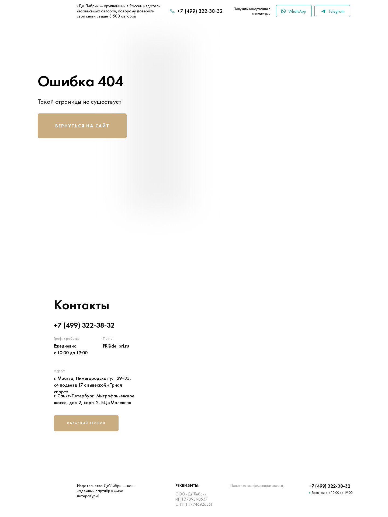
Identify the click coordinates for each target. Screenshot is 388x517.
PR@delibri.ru (116, 346)
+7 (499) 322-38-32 (200, 11)
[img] (268, 366)
